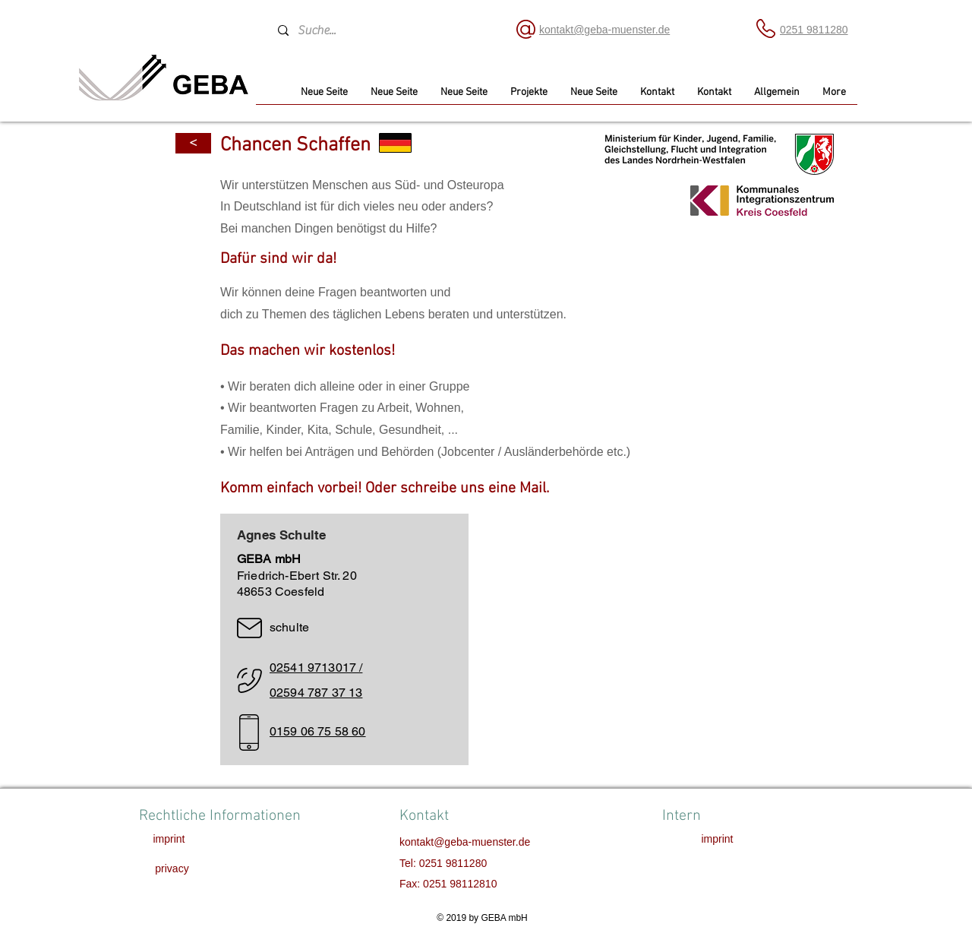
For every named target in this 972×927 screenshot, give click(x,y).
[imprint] (169, 839)
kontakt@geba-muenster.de (464, 842)
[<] (193, 143)
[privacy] (172, 869)
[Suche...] (382, 30)
